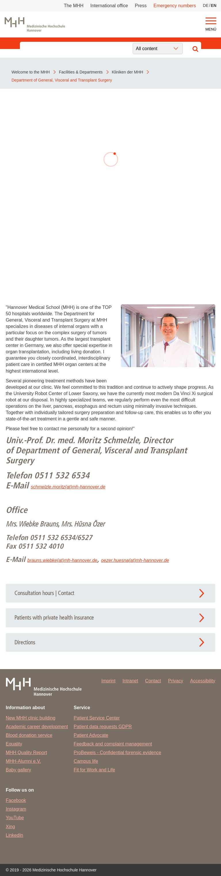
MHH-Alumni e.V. (23, 761)
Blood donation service (29, 735)
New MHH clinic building (31, 717)
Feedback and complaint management (113, 743)
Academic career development (37, 726)
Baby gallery (18, 769)
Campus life (86, 761)
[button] (210, 21)
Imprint (108, 680)
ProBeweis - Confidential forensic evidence (117, 752)
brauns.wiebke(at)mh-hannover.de (62, 560)
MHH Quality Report (26, 752)
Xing (10, 826)
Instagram (16, 809)
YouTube (15, 817)
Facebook (16, 800)
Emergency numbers (174, 5)
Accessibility (202, 680)
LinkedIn (14, 835)
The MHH (73, 5)
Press (141, 5)
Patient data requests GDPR (103, 726)
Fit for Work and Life (94, 769)
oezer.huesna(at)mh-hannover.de (135, 560)
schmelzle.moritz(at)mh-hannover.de (68, 486)
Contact (153, 680)
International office (109, 5)
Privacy (175, 680)
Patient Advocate (91, 735)
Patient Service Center (97, 717)
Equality (14, 743)
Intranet (130, 680)
